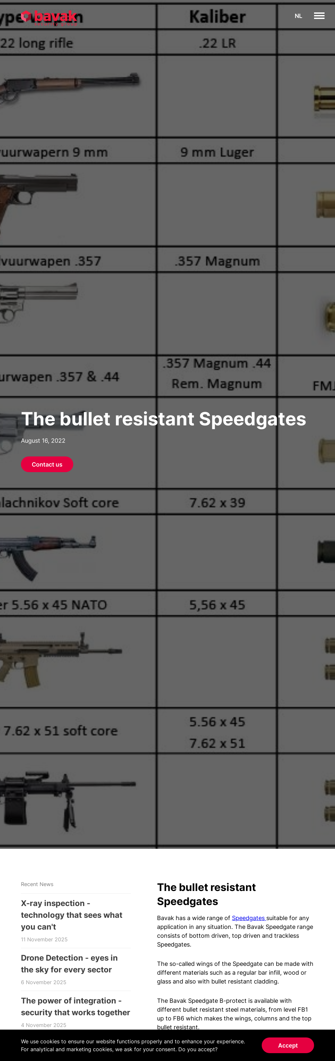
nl (298, 15)
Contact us (47, 464)
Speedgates (249, 918)
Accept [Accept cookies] (288, 1045)
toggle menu (324, 15)
